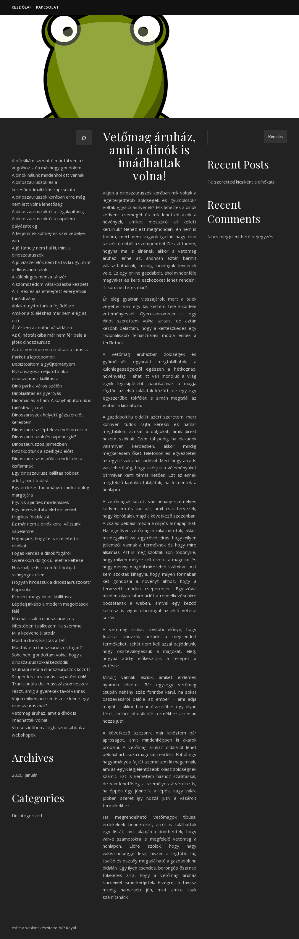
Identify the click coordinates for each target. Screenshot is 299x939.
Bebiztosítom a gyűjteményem (43, 364)
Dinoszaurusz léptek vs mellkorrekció (49, 429)
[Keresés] (84, 138)
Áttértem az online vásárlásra (42, 327)
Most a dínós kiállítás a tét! (39, 640)
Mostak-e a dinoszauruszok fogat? (47, 647)
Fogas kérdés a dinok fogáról (41, 553)
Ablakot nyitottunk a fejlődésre (43, 306)
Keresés (275, 136)
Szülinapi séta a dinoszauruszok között (51, 669)
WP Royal (67, 927)
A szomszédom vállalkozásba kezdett (50, 284)
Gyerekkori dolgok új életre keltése (47, 560)
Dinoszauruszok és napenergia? (44, 437)
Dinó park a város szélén (37, 386)
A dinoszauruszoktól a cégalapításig (48, 211)
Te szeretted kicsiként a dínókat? (241, 182)
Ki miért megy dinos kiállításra (42, 596)
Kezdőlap (22, 7)
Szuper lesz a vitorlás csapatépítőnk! (49, 676)
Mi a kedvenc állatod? (33, 633)
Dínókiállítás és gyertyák (36, 393)
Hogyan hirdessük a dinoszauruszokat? (51, 582)
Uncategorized (27, 815)
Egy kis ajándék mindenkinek (40, 502)
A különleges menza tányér (39, 277)
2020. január (24, 775)
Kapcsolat (47, 7)
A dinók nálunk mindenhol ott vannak (48, 175)
